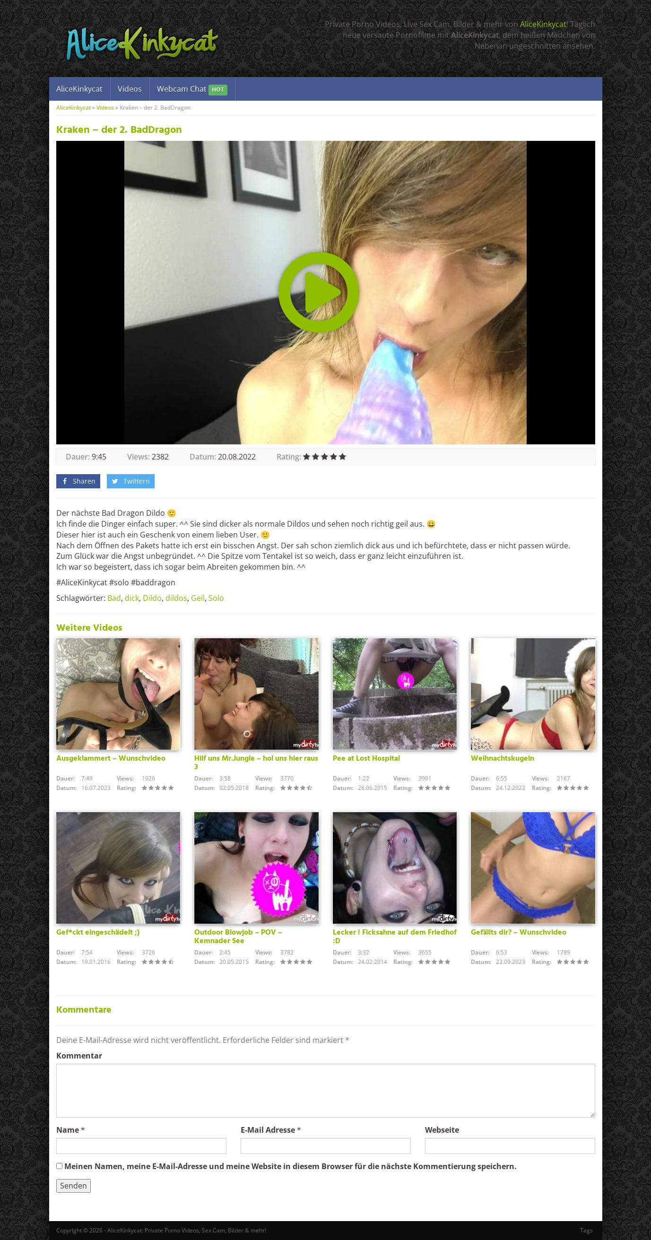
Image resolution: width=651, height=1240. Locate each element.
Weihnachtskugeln (502, 759)
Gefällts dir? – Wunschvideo (518, 933)
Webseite (442, 1130)
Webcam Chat (192, 89)
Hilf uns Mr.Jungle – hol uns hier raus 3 (256, 763)
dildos (176, 598)
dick (132, 598)
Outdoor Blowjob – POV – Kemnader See (238, 937)
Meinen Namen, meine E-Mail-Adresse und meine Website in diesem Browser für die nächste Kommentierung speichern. (290, 1166)
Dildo (152, 598)
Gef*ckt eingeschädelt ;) (97, 933)
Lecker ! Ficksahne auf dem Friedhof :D (395, 937)
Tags (586, 1230)
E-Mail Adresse (268, 1130)
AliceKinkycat (543, 24)
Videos (130, 89)
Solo (216, 598)
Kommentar (79, 1055)
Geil (198, 598)
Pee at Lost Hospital (366, 759)
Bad (114, 598)
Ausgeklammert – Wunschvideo (110, 759)
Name (67, 1130)
